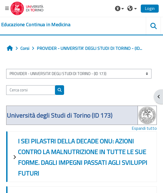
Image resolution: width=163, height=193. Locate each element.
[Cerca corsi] (30, 90)
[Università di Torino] (27, 8)
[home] (35, 25)
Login (150, 8)
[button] (120, 8)
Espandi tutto (144, 128)
